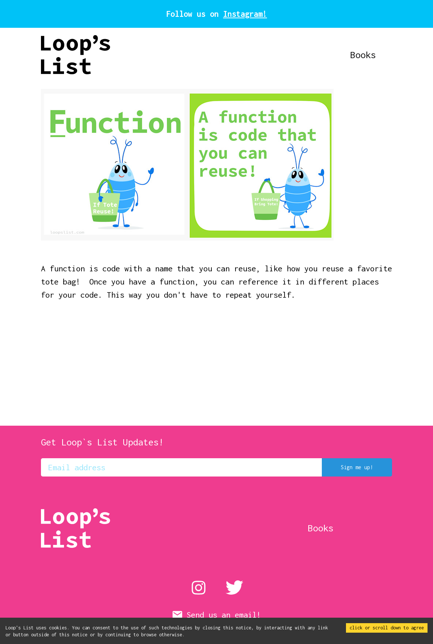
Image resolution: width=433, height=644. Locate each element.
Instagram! (245, 14)
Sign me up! (357, 467)
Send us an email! (216, 614)
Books (379, 54)
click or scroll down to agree (387, 627)
